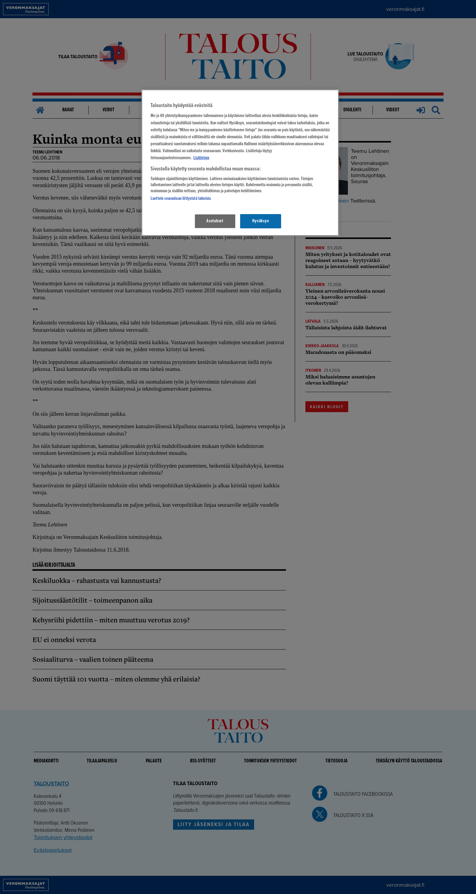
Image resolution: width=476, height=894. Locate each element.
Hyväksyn (260, 221)
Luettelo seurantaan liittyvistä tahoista (181, 199)
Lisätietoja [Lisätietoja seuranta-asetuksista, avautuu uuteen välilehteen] (201, 158)
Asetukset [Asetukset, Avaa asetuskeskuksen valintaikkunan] (214, 221)
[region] (240, 162)
